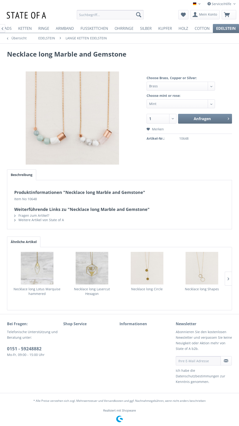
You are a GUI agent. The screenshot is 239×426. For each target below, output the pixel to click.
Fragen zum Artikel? (31, 215)
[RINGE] (44, 28)
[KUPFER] (165, 28)
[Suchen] (139, 14)
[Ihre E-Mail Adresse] (198, 360)
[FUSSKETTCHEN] (94, 28)
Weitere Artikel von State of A (39, 220)
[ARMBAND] (65, 28)
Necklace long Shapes (202, 289)
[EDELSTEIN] (226, 28)
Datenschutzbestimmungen (197, 376)
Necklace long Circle (147, 289)
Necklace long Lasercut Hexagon (92, 291)
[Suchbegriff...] (110, 14)
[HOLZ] (183, 28)
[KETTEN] (25, 28)
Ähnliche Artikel (24, 242)
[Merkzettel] (183, 14)
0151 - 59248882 (24, 349)
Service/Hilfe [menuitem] (219, 4)
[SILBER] (146, 28)
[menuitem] (110, 14)
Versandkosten (113, 401)
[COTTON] (202, 28)
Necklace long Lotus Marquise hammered (37, 291)
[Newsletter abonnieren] (226, 360)
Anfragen (211, 118)
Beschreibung (21, 174)
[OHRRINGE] (124, 28)
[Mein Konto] (205, 14)
